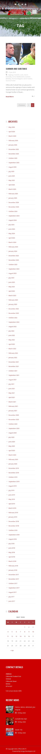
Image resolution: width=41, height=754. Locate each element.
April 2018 (12, 557)
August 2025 (12, 167)
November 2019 (14, 473)
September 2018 (14, 535)
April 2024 (12, 238)
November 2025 (14, 154)
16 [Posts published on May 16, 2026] (29, 636)
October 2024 (13, 211)
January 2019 (13, 517)
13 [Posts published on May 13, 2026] (16, 636)
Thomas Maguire (17, 79)
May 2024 (12, 233)
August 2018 (12, 539)
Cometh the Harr (21, 719)
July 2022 (11, 331)
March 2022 (12, 349)
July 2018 (11, 544)
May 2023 (12, 287)
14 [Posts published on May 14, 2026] (20, 636)
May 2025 (12, 180)
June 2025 (12, 176)
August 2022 (12, 326)
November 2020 (14, 419)
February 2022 (13, 353)
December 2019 (14, 468)
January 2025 (13, 198)
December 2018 (14, 521)
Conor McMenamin (18, 77)
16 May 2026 (22, 713)
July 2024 (11, 225)
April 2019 (12, 504)
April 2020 (12, 450)
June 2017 (12, 601)
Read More (10, 97)
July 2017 (11, 597)
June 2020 (12, 442)
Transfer (17, 75)
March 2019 (12, 508)
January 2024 (13, 251)
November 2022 (14, 313)
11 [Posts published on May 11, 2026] (8, 636)
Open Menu (34, 12)
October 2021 (13, 371)
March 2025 (12, 189)
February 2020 (13, 459)
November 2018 (14, 526)
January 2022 (13, 357)
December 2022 (14, 309)
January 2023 (13, 304)
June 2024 (12, 229)
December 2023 (14, 256)
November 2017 (14, 579)
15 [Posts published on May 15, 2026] (24, 636)
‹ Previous (21, 105)
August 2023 (12, 273)
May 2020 (12, 446)
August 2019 (12, 486)
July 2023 (11, 278)
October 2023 (13, 264)
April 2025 (12, 185)
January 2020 (13, 464)
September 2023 (14, 269)
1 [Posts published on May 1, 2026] (24, 627)
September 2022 (14, 322)
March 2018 (12, 561)
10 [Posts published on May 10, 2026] (33, 632)
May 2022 (12, 340)
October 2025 (13, 158)
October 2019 (13, 477)
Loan (21, 75)
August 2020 (12, 433)
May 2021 (12, 393)
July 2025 (11, 171)
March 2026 (12, 136)
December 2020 (14, 415)
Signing (10, 75)
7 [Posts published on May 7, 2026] (20, 632)
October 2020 (13, 424)
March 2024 (12, 242)
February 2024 (13, 247)
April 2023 (12, 291)
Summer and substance (16, 68)
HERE (20, 691)
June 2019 (12, 495)
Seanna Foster (11, 81)
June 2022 (12, 335)
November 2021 (14, 366)
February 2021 (13, 406)
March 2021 (12, 402)
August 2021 (12, 380)
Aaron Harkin (27, 79)
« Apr (12, 650)
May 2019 (12, 499)
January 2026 (13, 145)
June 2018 (12, 548)
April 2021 (12, 397)
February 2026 (13, 140)
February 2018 (13, 566)
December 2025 (14, 149)
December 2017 (14, 575)
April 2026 (12, 132)
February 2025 (13, 194)
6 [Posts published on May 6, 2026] (16, 632)
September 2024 (14, 216)
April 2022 (12, 344)
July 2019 (11, 490)
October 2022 (13, 318)
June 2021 (12, 388)
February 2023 (13, 300)
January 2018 (13, 570)
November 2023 (14, 260)
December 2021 (14, 362)
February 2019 (13, 513)
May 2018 (12, 552)
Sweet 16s (18, 730)
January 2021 (13, 411)
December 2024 (14, 202)
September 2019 (14, 481)
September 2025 (14, 163)
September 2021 (14, 375)
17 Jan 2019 (12, 72)
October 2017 (13, 583)
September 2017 (14, 588)
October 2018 (13, 530)
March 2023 (12, 295)
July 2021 (11, 384)
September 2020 (14, 428)
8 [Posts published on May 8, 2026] (24, 632)
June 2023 (12, 282)
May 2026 (12, 127)
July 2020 (11, 437)
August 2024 (12, 220)
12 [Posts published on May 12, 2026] (12, 636)
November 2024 (14, 207)
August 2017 (12, 592)
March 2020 (12, 455)
